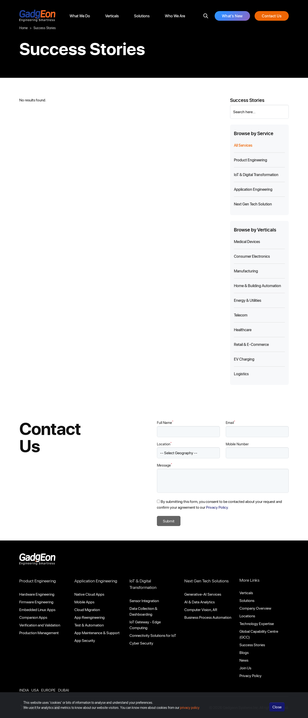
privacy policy (189, 711)
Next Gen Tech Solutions (206, 581)
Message (164, 465)
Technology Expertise (256, 623)
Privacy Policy (250, 675)
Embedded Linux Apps (37, 609)
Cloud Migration (87, 609)
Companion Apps (33, 617)
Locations (247, 615)
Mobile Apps (84, 601)
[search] (205, 16)
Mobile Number (237, 443)
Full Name (165, 422)
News (243, 660)
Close (277, 710)
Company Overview (255, 608)
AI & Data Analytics (199, 601)
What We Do (80, 15)
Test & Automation (89, 624)
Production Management (39, 632)
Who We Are (175, 15)
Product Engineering (37, 581)
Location (164, 443)
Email (230, 422)
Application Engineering (95, 581)
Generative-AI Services (202, 594)
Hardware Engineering (36, 594)
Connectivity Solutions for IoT (152, 635)
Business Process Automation (207, 617)
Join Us (245, 667)
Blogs (244, 652)
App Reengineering (89, 617)
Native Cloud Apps (89, 594)
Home (23, 28)
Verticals (112, 15)
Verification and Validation (39, 624)
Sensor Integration (144, 600)
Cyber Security (141, 643)
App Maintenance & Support (97, 632)
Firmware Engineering (36, 601)
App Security (84, 640)
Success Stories (252, 644)
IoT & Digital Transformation (142, 584)
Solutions (142, 15)
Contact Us (272, 15)
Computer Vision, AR (200, 609)
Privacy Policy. (217, 507)
